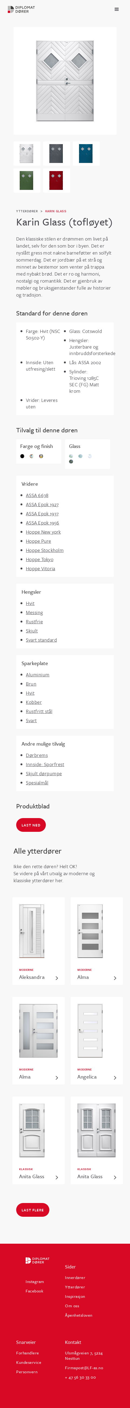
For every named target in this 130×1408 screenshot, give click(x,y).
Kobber (34, 701)
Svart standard (41, 639)
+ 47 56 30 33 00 (80, 1377)
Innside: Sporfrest (45, 764)
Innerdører (75, 1277)
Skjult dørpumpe (44, 773)
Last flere (33, 1210)
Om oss (72, 1305)
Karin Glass (56, 211)
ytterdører (27, 211)
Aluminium (38, 674)
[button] (117, 9)
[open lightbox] (65, 80)
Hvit (30, 603)
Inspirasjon (75, 1296)
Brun (31, 683)
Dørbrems (37, 755)
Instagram (35, 1281)
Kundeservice (28, 1362)
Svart (31, 720)
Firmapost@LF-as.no (84, 1367)
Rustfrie (34, 621)
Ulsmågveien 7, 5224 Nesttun (84, 1355)
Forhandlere (27, 1352)
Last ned (31, 825)
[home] (23, 9)
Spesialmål (37, 782)
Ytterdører (75, 1286)
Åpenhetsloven (79, 1315)
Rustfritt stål (39, 711)
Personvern (26, 1371)
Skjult (32, 630)
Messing (34, 612)
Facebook (34, 1291)
